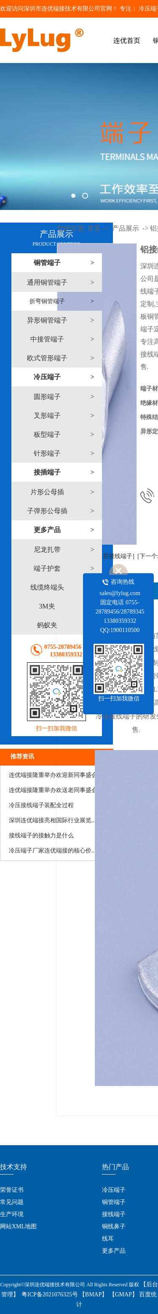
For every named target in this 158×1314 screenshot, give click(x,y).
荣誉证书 (12, 1190)
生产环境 (12, 1214)
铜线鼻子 (114, 1226)
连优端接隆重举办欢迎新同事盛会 (53, 775)
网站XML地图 (18, 1226)
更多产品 (114, 1251)
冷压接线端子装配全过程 (41, 805)
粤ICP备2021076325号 (49, 1294)
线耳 (108, 1238)
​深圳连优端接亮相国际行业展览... (52, 820)
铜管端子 (114, 1202)
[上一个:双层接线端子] (105, 556)
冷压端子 (114, 1190)
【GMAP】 (123, 1294)
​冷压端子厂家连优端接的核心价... (52, 850)
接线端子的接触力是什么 (41, 835)
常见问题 (12, 1202)
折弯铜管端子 (47, 301)
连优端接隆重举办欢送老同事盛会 (53, 790)
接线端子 (114, 1214)
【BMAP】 (93, 1294)
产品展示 (125, 228)
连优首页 (126, 40)
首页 (94, 228)
